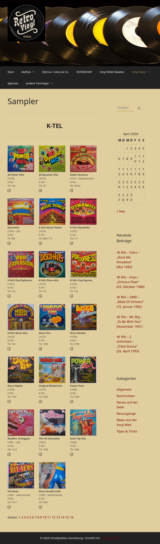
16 (71, 517)
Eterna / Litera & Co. (55, 72)
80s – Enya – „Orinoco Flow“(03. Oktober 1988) (131, 282)
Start (11, 72)
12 (53, 517)
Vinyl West (142, 72)
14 (62, 517)
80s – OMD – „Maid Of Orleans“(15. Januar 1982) (130, 302)
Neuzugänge (126, 413)
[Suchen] (139, 108)
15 (67, 517)
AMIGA (30, 72)
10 (44, 517)
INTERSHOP (84, 72)
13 (58, 517)
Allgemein (124, 389)
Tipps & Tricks (127, 431)
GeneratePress (110, 538)
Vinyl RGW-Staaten (112, 72)
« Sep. (121, 211)
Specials (13, 83)
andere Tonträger (41, 83)
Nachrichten (126, 396)
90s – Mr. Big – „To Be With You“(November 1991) (130, 322)
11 (49, 517)
